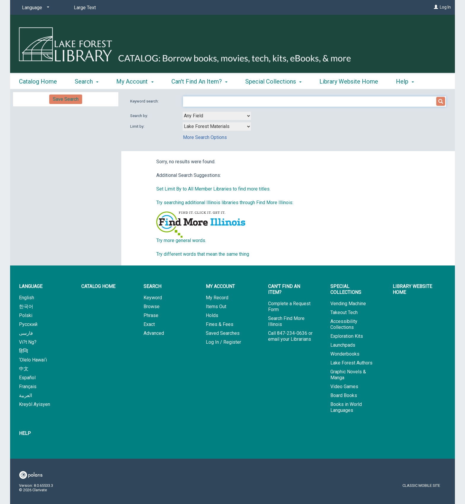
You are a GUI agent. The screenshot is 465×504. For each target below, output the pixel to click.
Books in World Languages (346, 407)
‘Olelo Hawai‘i (33, 360)
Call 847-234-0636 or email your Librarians (290, 336)
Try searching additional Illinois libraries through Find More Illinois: (224, 202)
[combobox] (217, 116)
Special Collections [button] (273, 80)
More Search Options (205, 137)
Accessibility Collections (343, 324)
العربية (25, 395)
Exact (149, 324)
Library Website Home (348, 80)
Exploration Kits (346, 336)
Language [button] (30, 286)
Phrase (151, 315)
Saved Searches (223, 333)
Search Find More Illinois (286, 321)
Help (25, 433)
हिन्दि (23, 351)
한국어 (26, 306)
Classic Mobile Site (421, 485)
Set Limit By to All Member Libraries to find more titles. (213, 189)
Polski (25, 315)
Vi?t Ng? (27, 342)
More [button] (407, 81)
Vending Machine (348, 303)
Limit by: (137, 126)
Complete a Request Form (289, 306)
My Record (217, 297)
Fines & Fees (219, 324)
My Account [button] (134, 80)
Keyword (153, 297)
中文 (23, 369)
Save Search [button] (66, 99)
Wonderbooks (344, 354)
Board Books (343, 395)
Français (27, 386)
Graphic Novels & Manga (348, 374)
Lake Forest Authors (351, 363)
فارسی (26, 333)
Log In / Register (223, 342)
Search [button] (86, 80)
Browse (152, 306)
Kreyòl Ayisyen (34, 404)
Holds (212, 315)
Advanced (154, 333)
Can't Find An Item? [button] (199, 80)
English (26, 297)
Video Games (344, 386)
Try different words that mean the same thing (202, 254)
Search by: (139, 115)
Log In (445, 7)
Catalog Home (38, 80)
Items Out (216, 306)
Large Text (85, 7)
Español (27, 377)
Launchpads (342, 345)
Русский (28, 324)
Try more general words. (181, 240)
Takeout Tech (344, 312)
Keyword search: (145, 101)
